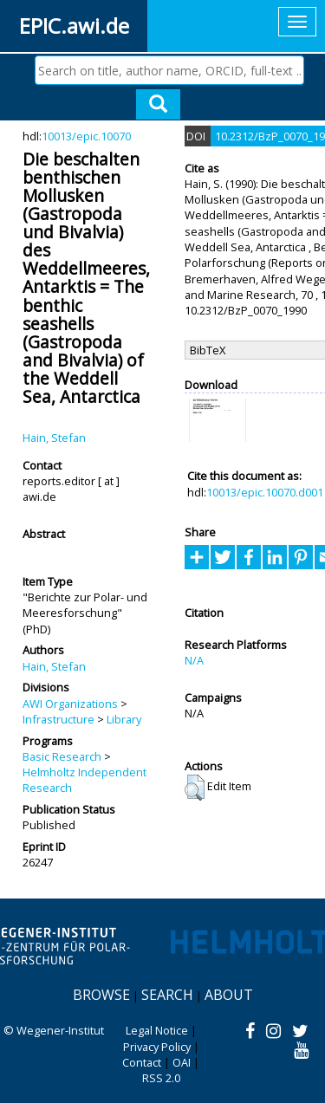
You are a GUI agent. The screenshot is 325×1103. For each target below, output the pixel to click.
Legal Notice (157, 1030)
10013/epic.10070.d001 (264, 492)
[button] (195, 788)
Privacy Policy (157, 1046)
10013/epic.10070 (86, 136)
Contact (141, 1062)
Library (124, 719)
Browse (101, 994)
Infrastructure (58, 719)
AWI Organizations (70, 703)
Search (167, 994)
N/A (194, 660)
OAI (181, 1062)
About (229, 994)
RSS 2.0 (161, 1078)
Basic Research (62, 756)
